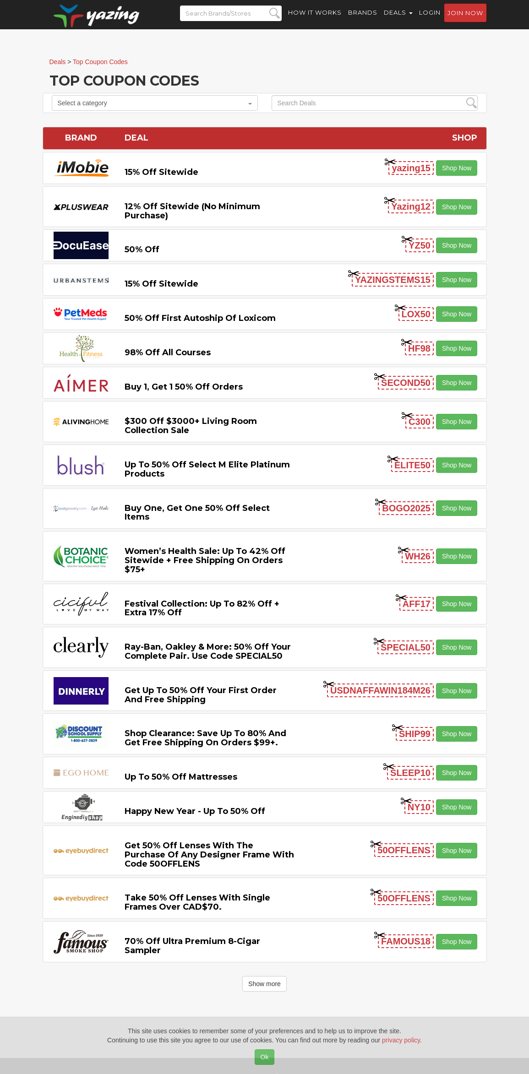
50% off (142, 249)
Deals (398, 18)
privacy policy (401, 1040)
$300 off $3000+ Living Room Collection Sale (191, 425)
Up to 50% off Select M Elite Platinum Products (207, 469)
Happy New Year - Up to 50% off (195, 811)
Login (430, 18)
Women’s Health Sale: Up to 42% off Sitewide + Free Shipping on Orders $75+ (205, 560)
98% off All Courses (168, 352)
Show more (264, 983)
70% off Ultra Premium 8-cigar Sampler (192, 945)
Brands (362, 18)
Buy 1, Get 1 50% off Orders (184, 387)
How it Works (315, 18)
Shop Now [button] (457, 168)
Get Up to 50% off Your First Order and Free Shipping (201, 695)
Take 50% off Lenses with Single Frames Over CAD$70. (197, 902)
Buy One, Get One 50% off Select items (197, 512)
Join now (465, 18)
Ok (265, 1057)
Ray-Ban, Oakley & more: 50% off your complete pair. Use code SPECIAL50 (208, 651)
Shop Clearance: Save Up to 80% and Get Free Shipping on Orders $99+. (205, 738)
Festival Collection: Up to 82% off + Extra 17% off (202, 608)
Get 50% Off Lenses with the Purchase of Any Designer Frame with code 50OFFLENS (209, 855)
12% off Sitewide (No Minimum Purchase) (192, 211)
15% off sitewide (161, 172)
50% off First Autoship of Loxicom (200, 318)
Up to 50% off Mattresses (181, 777)
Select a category (155, 103)
